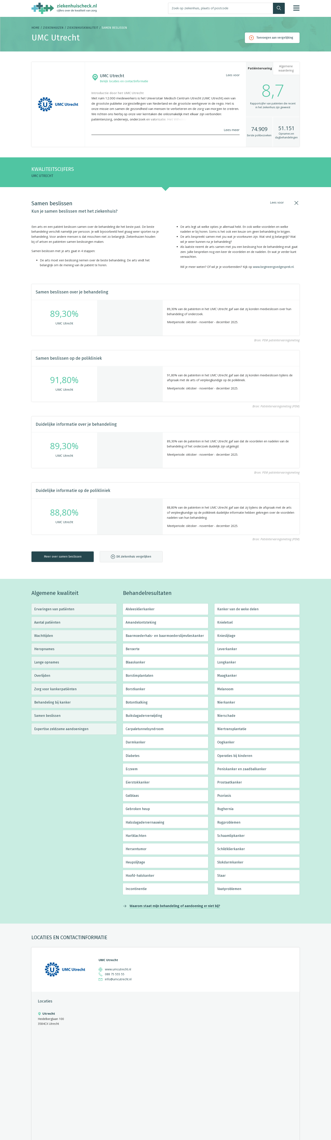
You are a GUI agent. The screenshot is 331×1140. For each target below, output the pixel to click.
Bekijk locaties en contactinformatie (124, 81)
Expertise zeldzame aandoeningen (61, 729)
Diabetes (133, 756)
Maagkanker (227, 676)
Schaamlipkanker (231, 836)
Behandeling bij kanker (52, 702)
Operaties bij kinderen (234, 756)
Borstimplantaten (139, 676)
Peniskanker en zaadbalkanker (241, 769)
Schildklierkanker (231, 849)
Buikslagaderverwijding (144, 716)
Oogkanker (226, 742)
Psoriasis (224, 796)
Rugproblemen (228, 822)
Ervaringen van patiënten (54, 609)
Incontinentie (136, 889)
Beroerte (133, 649)
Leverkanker (227, 649)
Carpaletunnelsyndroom (145, 729)
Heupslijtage (135, 862)
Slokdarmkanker (230, 862)
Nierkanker (226, 702)
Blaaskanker (135, 662)
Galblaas (132, 796)
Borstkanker (135, 689)
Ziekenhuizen (53, 28)
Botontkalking (137, 702)
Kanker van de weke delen (238, 609)
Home (35, 28)
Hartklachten (136, 836)
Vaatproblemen (229, 889)
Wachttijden (43, 636)
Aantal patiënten (47, 622)
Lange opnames (46, 662)
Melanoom (225, 689)
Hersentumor (136, 849)
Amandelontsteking (141, 622)
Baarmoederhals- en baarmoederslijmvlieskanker (165, 636)
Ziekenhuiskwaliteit (82, 28)
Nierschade (226, 716)
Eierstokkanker (138, 782)
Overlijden (42, 676)
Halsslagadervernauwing (145, 822)
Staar (221, 876)
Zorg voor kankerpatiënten (55, 689)
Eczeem (132, 769)
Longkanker (226, 662)
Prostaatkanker (229, 782)
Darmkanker (135, 742)
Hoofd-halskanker (140, 876)
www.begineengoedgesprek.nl (273, 267)
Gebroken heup (138, 809)
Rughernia (225, 809)
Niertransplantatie (231, 729)
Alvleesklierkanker (140, 609)
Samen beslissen (47, 716)
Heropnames (44, 649)
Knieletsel (225, 622)
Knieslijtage (226, 636)
